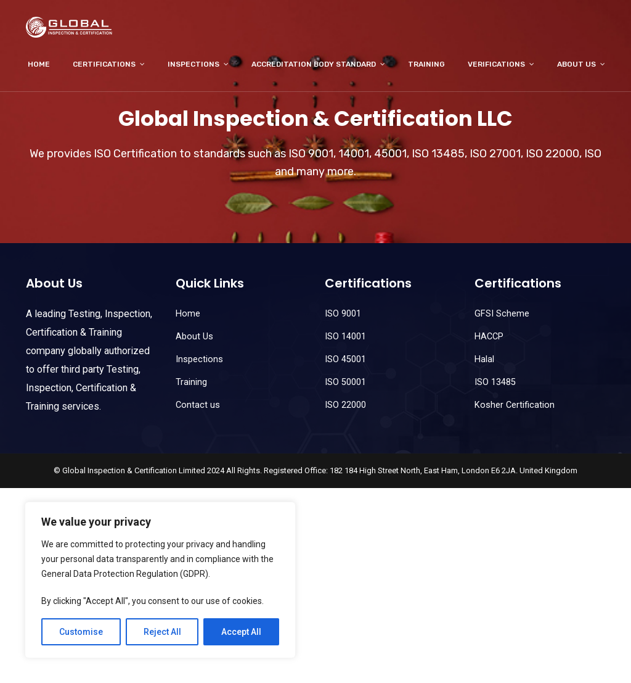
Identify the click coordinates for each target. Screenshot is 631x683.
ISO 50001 (345, 382)
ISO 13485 (495, 382)
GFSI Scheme (501, 313)
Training (426, 64)
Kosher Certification (514, 405)
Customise (81, 632)
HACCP (488, 336)
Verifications (496, 64)
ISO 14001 (345, 336)
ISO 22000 (345, 405)
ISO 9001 (343, 313)
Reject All (162, 632)
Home (39, 64)
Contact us (198, 405)
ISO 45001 (345, 359)
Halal (484, 359)
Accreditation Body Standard (313, 64)
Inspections (193, 64)
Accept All (241, 632)
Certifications (104, 64)
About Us (576, 64)
